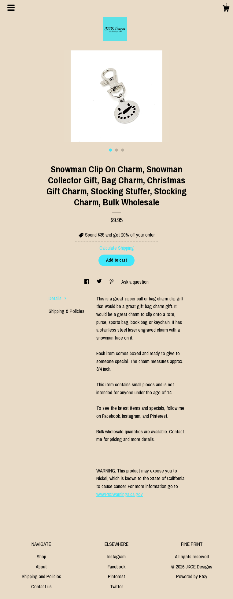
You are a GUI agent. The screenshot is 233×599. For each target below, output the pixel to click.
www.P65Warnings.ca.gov (119, 494)
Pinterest (116, 576)
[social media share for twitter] (100, 281)
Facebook (116, 566)
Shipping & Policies (66, 311)
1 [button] (110, 150)
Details (58, 298)
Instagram (116, 556)
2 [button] (116, 150)
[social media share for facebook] (87, 281)
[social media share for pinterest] (112, 281)
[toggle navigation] (11, 8)
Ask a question (135, 281)
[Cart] (226, 9)
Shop (41, 556)
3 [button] (122, 150)
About (41, 566)
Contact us (41, 586)
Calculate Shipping (116, 247)
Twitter (116, 586)
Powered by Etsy (191, 576)
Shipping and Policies (41, 576)
